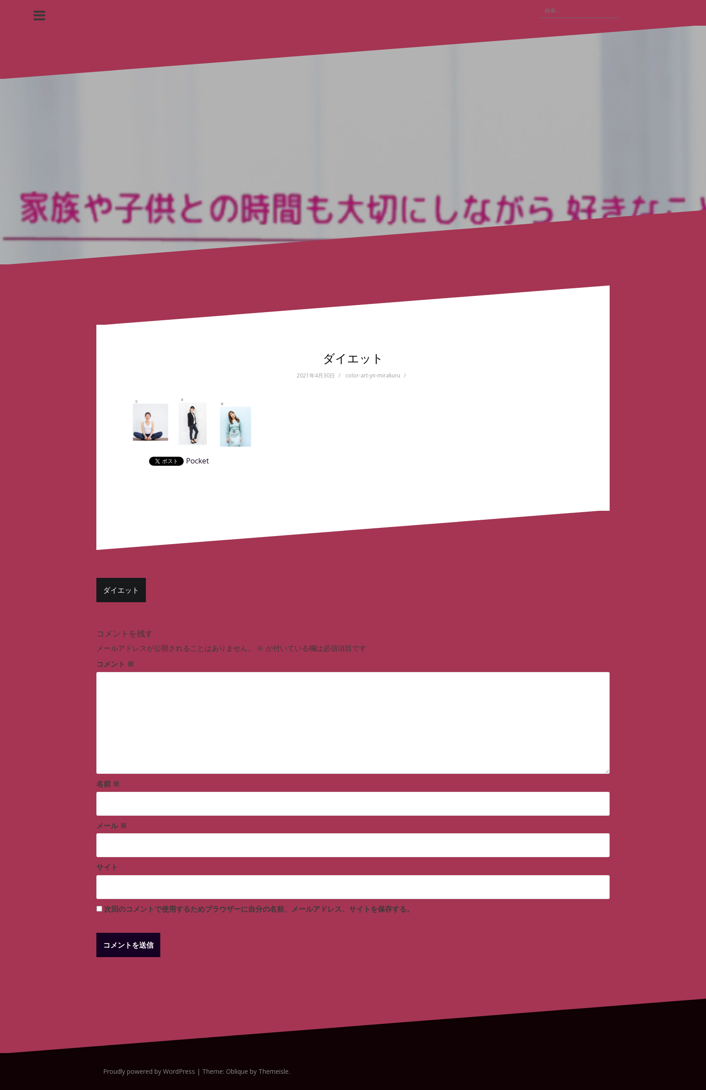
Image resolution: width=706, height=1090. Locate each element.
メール (111, 826)
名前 (108, 784)
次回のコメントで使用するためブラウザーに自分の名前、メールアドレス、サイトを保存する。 (259, 909)
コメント (115, 664)
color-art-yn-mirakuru (372, 375)
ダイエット (121, 590)
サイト (107, 867)
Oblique (237, 1071)
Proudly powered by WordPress (149, 1071)
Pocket (197, 461)
